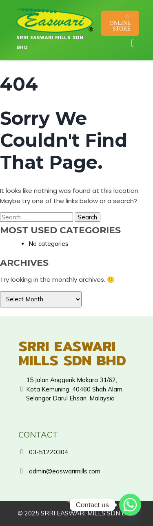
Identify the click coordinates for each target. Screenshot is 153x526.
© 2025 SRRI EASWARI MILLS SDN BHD (77, 513)
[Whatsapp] (130, 505)
